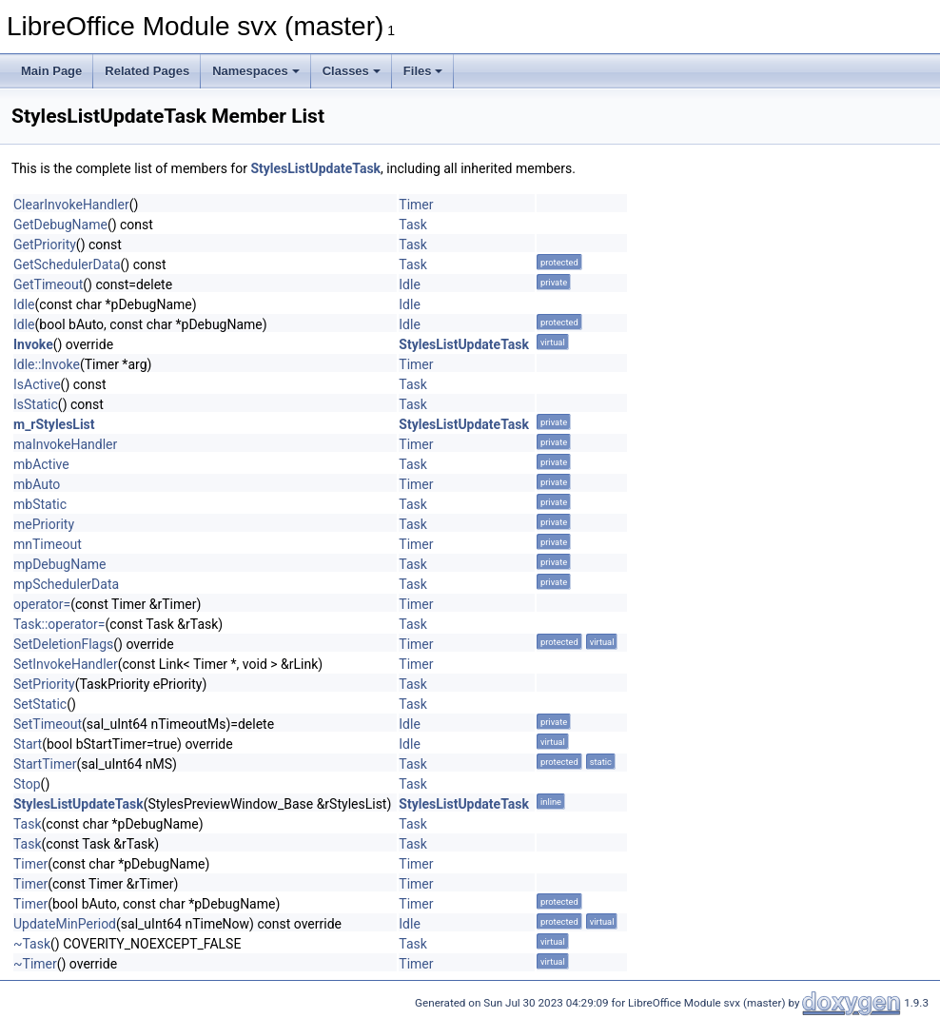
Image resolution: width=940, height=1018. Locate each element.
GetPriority (44, 244)
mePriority (43, 524)
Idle (410, 284)
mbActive (41, 464)
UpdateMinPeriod (64, 923)
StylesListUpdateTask (315, 168)
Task (413, 224)
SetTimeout (47, 724)
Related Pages (147, 71)
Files (423, 71)
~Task (31, 943)
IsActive (37, 384)
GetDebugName (60, 224)
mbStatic (40, 504)
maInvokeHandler (65, 444)
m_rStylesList (54, 424)
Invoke (33, 344)
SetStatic (40, 704)
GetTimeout (48, 284)
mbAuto (36, 484)
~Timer (35, 963)
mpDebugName (60, 564)
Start (27, 744)
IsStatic (35, 404)
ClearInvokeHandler (71, 204)
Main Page (51, 71)
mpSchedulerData (66, 584)
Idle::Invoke (46, 364)
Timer (416, 204)
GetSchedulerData (67, 264)
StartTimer (44, 764)
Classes (352, 71)
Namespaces (256, 71)
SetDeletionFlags (63, 644)
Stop (27, 784)
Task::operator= (59, 624)
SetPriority (44, 684)
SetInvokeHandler (65, 664)
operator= (41, 604)
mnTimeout (47, 544)
